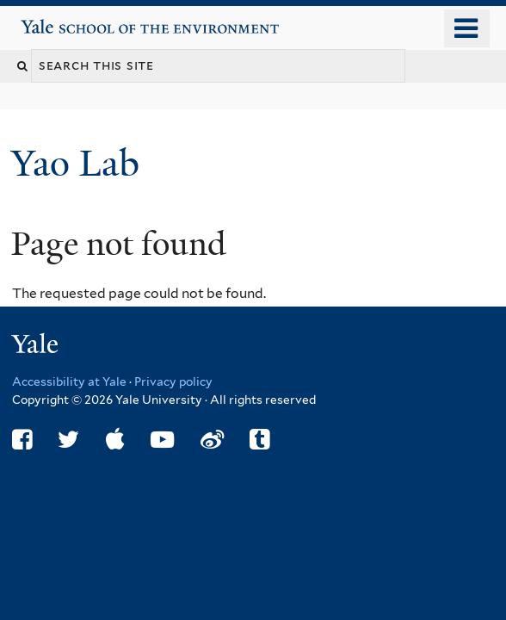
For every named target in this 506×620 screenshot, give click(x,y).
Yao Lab (80, 163)
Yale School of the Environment (70, 20)
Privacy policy (173, 381)
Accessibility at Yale (69, 381)
